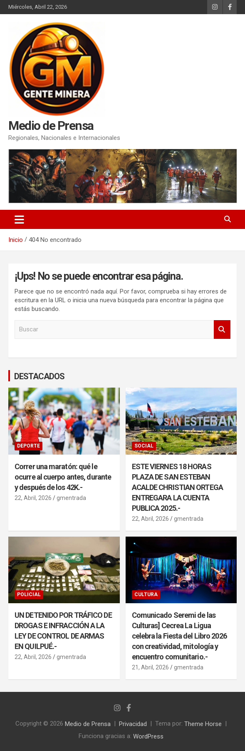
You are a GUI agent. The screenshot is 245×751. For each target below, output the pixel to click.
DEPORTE (28, 446)
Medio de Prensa (51, 125)
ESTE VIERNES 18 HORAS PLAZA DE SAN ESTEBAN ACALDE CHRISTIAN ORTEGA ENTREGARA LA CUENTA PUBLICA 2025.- (177, 487)
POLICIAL (29, 594)
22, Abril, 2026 (33, 498)
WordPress (148, 736)
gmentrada (71, 498)
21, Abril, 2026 (150, 667)
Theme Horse (203, 724)
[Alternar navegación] (19, 219)
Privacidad (133, 724)
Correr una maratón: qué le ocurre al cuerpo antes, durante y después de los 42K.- (63, 476)
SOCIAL (143, 446)
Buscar (222, 329)
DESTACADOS (39, 376)
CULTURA (146, 594)
